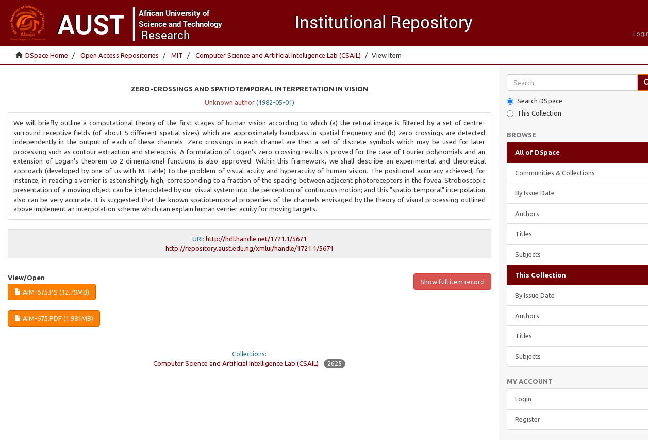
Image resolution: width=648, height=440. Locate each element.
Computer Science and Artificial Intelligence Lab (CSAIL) (278, 55)
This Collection (534, 113)
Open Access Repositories (119, 55)
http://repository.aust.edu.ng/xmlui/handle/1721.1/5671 (249, 248)
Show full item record (452, 281)
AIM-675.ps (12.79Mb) (51, 292)
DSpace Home (46, 55)
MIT (177, 55)
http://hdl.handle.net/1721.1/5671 (256, 238)
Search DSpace (534, 101)
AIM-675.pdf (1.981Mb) (53, 318)
